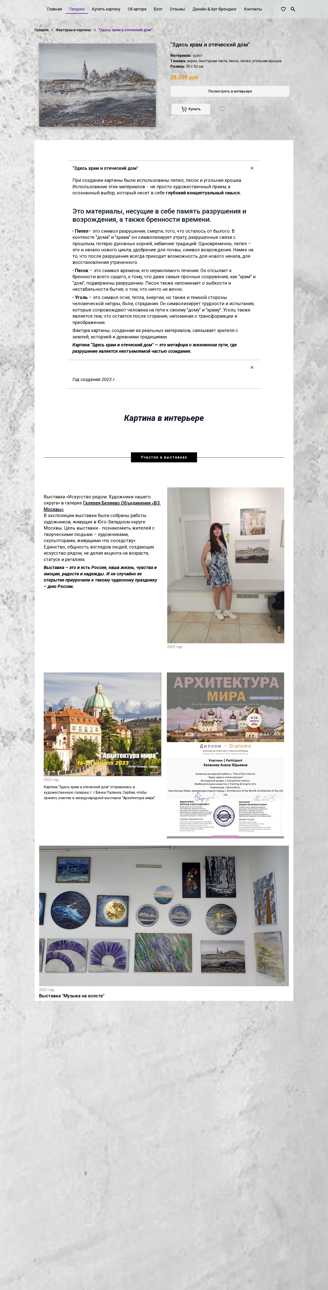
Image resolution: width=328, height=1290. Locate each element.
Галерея (77, 9)
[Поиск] (293, 9)
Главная (54, 9)
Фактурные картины (73, 30)
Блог (158, 9)
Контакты (253, 9)
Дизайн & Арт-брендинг (214, 9)
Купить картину (106, 9)
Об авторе (137, 9)
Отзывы (177, 9)
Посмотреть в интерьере (230, 91)
